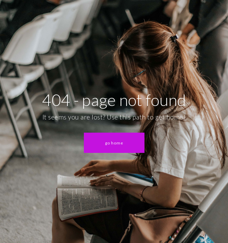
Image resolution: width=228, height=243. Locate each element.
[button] (114, 143)
